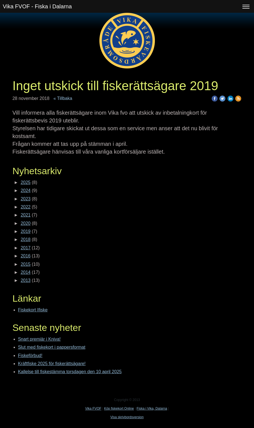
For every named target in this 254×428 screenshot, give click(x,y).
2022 (26, 207)
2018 (26, 239)
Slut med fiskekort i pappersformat (51, 347)
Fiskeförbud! (30, 355)
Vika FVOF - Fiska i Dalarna (37, 6)
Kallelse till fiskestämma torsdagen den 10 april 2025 (70, 371)
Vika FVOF (93, 408)
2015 (26, 264)
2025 (26, 182)
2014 (26, 272)
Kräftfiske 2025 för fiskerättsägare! (52, 363)
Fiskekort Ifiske (33, 310)
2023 (26, 198)
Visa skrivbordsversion (127, 417)
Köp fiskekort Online (119, 408)
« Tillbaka (63, 98)
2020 (26, 223)
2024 (26, 190)
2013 (26, 280)
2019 (26, 231)
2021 (26, 215)
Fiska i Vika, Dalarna (152, 408)
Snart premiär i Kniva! (39, 339)
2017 (26, 247)
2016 (26, 256)
